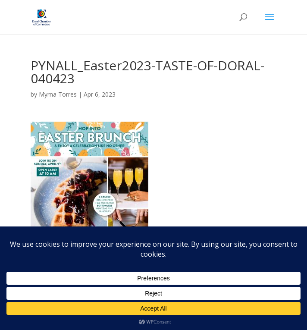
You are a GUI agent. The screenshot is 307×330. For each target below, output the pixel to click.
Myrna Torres (58, 94)
